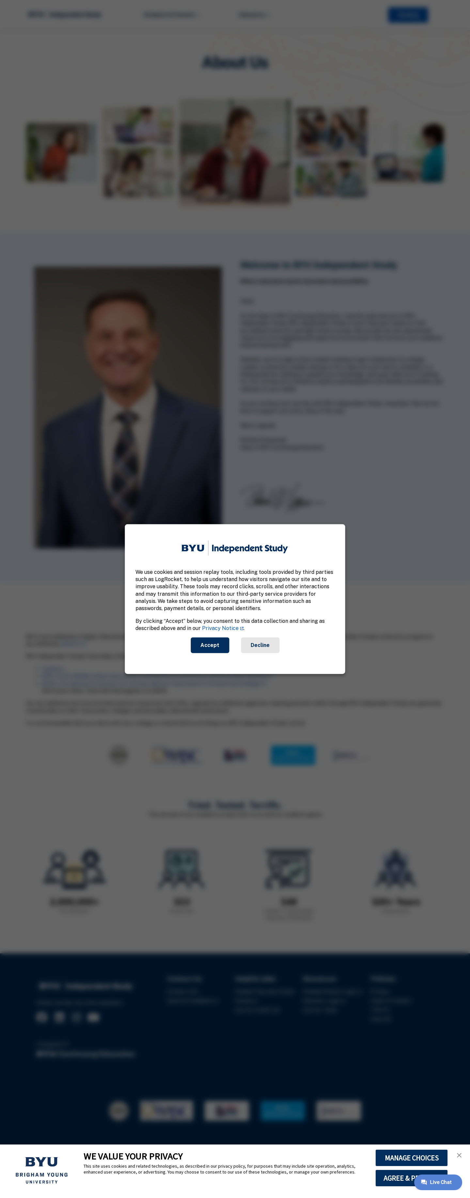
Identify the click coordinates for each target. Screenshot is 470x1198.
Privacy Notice (220, 628)
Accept (209, 645)
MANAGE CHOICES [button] (412, 1157)
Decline (260, 645)
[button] (459, 1155)
